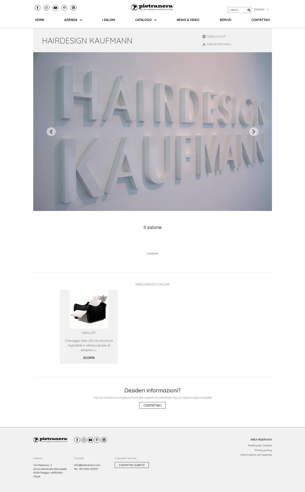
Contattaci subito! (132, 465)
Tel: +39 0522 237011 (86, 468)
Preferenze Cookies (260, 445)
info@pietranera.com (87, 465)
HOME (39, 20)
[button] (51, 131)
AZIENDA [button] (73, 20)
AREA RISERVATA (261, 439)
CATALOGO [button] (146, 20)
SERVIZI (225, 20)
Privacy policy (263, 450)
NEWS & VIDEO (188, 20)
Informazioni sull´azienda (256, 454)
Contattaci (152, 405)
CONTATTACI (260, 20)
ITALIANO (261, 9)
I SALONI (108, 20)
